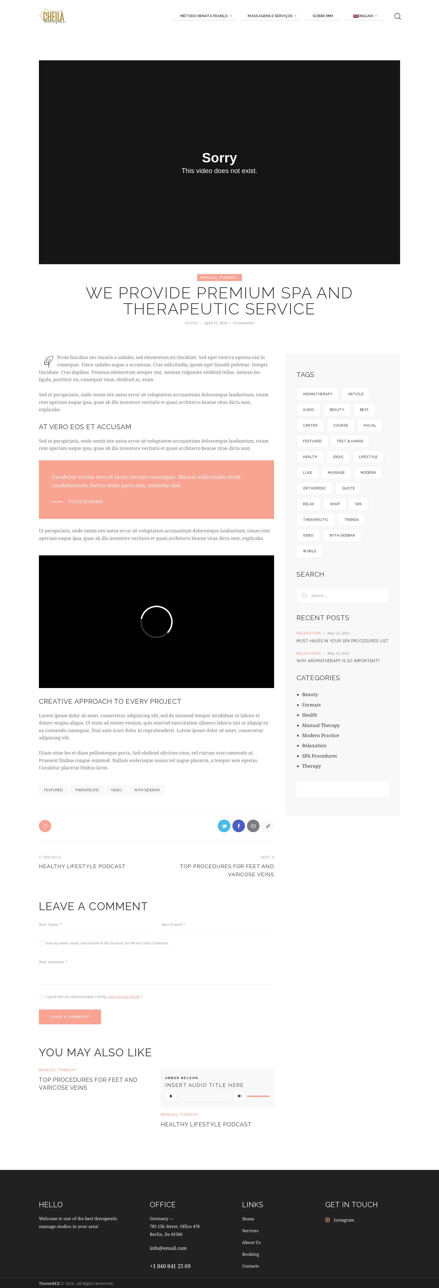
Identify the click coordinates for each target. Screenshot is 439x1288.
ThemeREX (49, 1283)
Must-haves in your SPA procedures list (342, 641)
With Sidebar (147, 790)
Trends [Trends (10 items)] (351, 520)
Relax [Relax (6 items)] (308, 504)
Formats (311, 705)
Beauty (310, 694)
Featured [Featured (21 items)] (312, 441)
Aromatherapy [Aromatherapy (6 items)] (317, 394)
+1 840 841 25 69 (170, 1266)
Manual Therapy (219, 277)
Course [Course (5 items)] (340, 425)
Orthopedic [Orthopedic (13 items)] (314, 488)
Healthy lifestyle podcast (206, 1124)
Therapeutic (87, 790)
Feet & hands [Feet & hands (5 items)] (350, 441)
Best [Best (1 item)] (364, 410)
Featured (53, 790)
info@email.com (168, 1248)
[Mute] (239, 1095)
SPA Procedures (319, 756)
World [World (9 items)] (309, 551)
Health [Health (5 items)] (310, 457)
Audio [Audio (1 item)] (308, 410)
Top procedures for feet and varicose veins (88, 1084)
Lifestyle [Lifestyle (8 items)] (368, 457)
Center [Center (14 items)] (310, 425)
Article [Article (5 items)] (355, 394)
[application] (217, 1096)
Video (116, 790)
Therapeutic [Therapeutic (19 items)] (316, 520)
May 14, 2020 (338, 633)
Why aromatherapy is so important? (338, 661)
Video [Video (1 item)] (308, 535)
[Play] (170, 1095)
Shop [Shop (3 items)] (335, 504)
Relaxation (308, 633)
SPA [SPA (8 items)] (358, 504)
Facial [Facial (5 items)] (370, 425)
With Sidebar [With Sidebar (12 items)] (342, 535)
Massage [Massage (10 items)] (336, 473)
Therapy (311, 766)
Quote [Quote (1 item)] (348, 488)
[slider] (205, 1096)
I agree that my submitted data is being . (94, 996)
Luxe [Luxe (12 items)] (307, 473)
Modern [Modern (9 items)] (368, 473)
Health (309, 715)
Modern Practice (320, 735)
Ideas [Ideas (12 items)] (338, 457)
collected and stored (123, 997)
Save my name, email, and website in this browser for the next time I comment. (107, 943)
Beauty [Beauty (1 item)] (337, 410)
